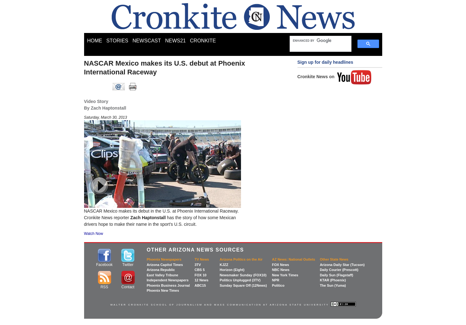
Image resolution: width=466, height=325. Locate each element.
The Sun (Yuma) (333, 285)
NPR (275, 280)
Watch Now (93, 233)
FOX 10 (200, 275)
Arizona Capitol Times (165, 265)
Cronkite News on (334, 76)
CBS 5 (200, 270)
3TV (198, 265)
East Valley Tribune (162, 275)
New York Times (285, 275)
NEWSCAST (146, 40)
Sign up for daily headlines (325, 62)
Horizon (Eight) (232, 270)
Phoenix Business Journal (168, 285)
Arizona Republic (161, 270)
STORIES (117, 40)
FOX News (280, 265)
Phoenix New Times (163, 290)
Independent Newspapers (168, 280)
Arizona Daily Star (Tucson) (342, 265)
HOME (94, 40)
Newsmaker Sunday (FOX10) (243, 275)
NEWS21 (175, 40)
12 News (201, 280)
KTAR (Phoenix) (333, 280)
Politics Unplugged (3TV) (240, 280)
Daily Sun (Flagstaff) (336, 275)
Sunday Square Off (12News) (243, 285)
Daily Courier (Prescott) (339, 270)
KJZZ (224, 265)
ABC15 (200, 285)
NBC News (281, 270)
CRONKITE (203, 40)
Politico (278, 285)
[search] (317, 40)
